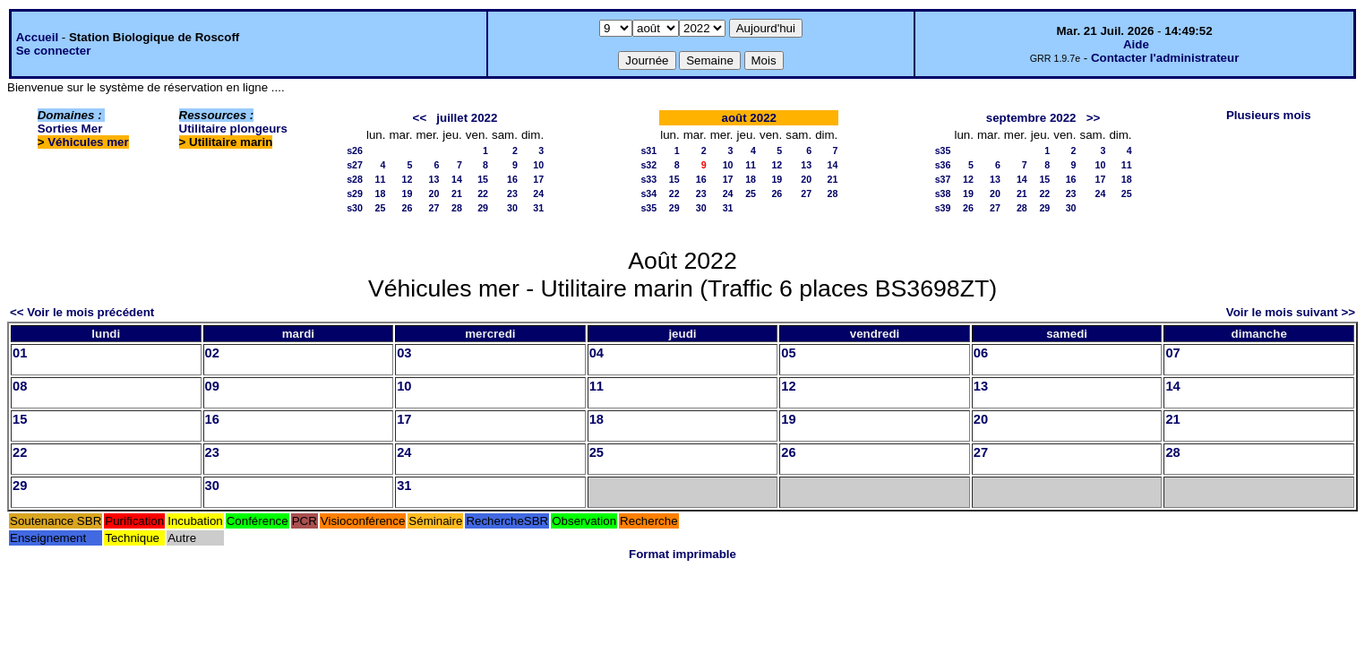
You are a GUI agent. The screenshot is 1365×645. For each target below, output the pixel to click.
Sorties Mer (70, 128)
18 (380, 193)
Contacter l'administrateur (1165, 57)
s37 (943, 179)
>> (1093, 118)
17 (538, 179)
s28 (355, 179)
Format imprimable (682, 554)
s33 (648, 179)
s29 (355, 193)
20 (433, 193)
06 (981, 353)
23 (512, 193)
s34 (648, 193)
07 (1172, 353)
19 (407, 193)
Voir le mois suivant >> (1290, 312)
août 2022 (749, 118)
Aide (1136, 44)
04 (596, 353)
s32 (648, 164)
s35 (648, 207)
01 (20, 353)
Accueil (37, 37)
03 (404, 353)
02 (212, 353)
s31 (648, 150)
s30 (355, 207)
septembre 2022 (1031, 118)
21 (456, 193)
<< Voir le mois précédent (82, 312)
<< (420, 118)
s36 (943, 164)
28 (456, 207)
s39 (943, 207)
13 (433, 179)
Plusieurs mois (1268, 115)
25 (380, 207)
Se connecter (53, 50)
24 (538, 193)
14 (456, 179)
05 (788, 353)
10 (538, 164)
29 (482, 207)
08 (20, 386)
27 (433, 207)
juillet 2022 (466, 118)
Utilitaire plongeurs (233, 128)
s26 (355, 150)
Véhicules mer (87, 142)
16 (512, 179)
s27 (355, 164)
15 (482, 179)
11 (380, 179)
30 (512, 207)
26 (407, 207)
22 (482, 193)
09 (212, 386)
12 (407, 179)
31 (538, 207)
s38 (943, 193)
